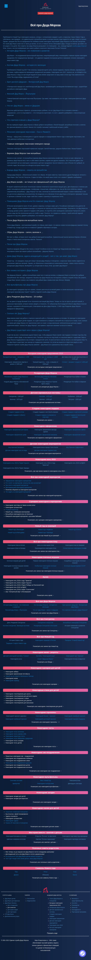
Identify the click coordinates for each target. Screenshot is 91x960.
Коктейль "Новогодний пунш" (45, 656)
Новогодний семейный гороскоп (74, 716)
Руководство (75, 905)
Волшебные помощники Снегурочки (75, 622)
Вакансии (74, 907)
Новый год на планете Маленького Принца (19, 676)
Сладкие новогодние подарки (45, 408)
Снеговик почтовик (16, 780)
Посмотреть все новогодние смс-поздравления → (45, 771)
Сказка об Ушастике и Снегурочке (17, 823)
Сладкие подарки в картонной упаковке (75, 412)
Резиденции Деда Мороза (45, 373)
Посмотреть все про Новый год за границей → (45, 535)
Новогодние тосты (45, 728)
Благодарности (76, 909)
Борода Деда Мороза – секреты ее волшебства (27, 170)
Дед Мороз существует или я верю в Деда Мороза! (28, 330)
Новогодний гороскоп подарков (75, 719)
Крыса (75, 875)
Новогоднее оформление (45, 426)
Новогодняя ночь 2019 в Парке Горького (16, 463)
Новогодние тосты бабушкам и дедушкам (19, 738)
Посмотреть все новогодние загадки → (45, 802)
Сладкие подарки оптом (16, 412)
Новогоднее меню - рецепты (45, 652)
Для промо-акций (13, 909)
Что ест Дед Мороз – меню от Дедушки (23, 106)
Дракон (16, 875)
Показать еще (52, 933)
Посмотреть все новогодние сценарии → (45, 684)
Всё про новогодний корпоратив (45, 477)
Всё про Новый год (45, 637)
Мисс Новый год (45, 780)
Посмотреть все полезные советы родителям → (45, 862)
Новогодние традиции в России (45, 640)
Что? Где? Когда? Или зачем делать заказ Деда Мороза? (24, 858)
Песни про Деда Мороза (17, 244)
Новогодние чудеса (12, 820)
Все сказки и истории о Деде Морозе (22, 270)
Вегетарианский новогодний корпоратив (19, 487)
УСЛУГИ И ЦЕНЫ (7, 895)
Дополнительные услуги (12, 916)
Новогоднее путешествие (45, 783)
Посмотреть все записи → (45, 420)
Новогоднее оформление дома (16, 435)
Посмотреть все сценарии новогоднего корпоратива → (45, 520)
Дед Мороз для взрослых (12, 901)
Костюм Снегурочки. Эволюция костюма (16, 625)
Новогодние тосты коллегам (15, 732)
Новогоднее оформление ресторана (16, 429)
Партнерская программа (79, 912)
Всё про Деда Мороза (45, 601)
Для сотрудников (12, 905)
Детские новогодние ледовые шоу (45, 450)
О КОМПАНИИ (73, 895)
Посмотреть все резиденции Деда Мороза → (45, 387)
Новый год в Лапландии (16, 529)
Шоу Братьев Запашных (16, 447)
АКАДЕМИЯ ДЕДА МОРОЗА (54, 895)
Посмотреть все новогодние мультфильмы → (45, 786)
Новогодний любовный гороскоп (16, 719)
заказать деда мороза (45, 13)
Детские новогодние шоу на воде (16, 450)
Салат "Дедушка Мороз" (45, 659)
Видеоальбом (31, 901)
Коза (74, 872)
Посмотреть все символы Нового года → (45, 878)
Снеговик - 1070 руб (45, 396)
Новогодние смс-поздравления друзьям (18, 763)
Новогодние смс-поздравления (45, 753)
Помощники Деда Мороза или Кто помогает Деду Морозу (31, 201)
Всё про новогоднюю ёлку (45, 542)
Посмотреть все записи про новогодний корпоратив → (45, 495)
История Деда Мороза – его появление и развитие (28, 51)
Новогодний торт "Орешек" (75, 656)
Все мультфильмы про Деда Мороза (22, 285)
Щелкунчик (16, 783)
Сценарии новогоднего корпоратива (45, 502)
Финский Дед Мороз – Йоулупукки (21, 94)
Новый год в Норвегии (45, 529)
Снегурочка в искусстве (45, 622)
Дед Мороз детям (10, 898)
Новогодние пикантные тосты (15, 736)
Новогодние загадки (46, 793)
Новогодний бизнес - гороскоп (45, 716)
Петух (45, 872)
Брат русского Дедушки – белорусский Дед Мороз (28, 82)
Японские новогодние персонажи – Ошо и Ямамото (28, 132)
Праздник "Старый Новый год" (75, 640)
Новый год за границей (45, 526)
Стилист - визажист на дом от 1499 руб (75, 362)
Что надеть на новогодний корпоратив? (18, 492)
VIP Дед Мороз (9, 914)
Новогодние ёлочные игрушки (45, 557)
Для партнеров (12, 912)
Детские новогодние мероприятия (45, 444)
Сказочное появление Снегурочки (17, 812)
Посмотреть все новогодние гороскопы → (45, 722)
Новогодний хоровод (12, 680)
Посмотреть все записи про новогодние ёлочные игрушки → (45, 571)
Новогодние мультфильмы (45, 777)
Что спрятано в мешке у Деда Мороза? (23, 120)
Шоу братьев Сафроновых (75, 447)
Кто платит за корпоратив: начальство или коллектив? (23, 483)
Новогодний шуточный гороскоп (45, 719)
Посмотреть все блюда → (45, 662)
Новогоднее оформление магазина (45, 435)
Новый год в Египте (74, 529)
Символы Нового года (45, 868)
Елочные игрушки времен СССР (74, 566)
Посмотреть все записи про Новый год (45, 646)
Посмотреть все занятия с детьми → (46, 842)
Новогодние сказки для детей (45, 808)
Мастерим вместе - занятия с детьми (45, 833)
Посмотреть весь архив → (45, 595)
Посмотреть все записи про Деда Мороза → (45, 613)
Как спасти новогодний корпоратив (17, 485)
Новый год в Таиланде (45, 532)
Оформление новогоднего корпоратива (18, 481)
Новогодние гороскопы (45, 712)
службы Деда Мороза (79, 46)
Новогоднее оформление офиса (74, 429)
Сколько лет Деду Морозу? (18, 313)
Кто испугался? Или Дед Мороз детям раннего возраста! (24, 856)
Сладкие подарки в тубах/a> (16, 415)
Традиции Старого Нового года (16, 643)
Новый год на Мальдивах (16, 532)
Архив (45, 577)
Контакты (74, 903)
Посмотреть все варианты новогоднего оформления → (45, 438)
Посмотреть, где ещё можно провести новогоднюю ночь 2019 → (45, 471)
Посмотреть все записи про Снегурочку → (45, 630)
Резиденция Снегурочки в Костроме (45, 625)
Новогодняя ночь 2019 (45, 459)
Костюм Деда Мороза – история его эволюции (26, 65)
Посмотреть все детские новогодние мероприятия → (45, 453)
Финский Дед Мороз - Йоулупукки (16, 610)
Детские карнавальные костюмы (45, 393)
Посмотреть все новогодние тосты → (45, 746)
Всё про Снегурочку (45, 619)
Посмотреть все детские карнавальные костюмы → (45, 402)
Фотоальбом (31, 898)
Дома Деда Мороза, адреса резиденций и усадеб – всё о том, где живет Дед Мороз (42, 256)
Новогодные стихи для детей (45, 690)
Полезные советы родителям (45, 848)
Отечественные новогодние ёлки (74, 548)
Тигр (16, 872)
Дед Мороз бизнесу (10, 903)
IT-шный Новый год (12, 509)
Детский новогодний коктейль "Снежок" (16, 656)
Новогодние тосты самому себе (16, 734)
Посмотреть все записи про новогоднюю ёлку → (45, 551)
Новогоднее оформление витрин (74, 435)
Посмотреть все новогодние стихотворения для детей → (45, 706)
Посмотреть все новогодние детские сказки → (45, 826)
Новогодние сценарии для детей (45, 668)
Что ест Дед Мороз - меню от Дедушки (45, 610)
